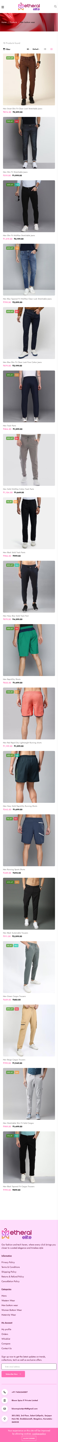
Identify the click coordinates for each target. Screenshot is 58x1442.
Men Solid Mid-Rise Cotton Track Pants (18, 489)
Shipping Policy (9, 1271)
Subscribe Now (13, 1374)
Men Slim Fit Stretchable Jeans (15, 172)
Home (4, 22)
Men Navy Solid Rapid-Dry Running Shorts (20, 806)
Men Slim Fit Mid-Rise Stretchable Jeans (19, 235)
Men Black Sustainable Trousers (15, 933)
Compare (6, 1343)
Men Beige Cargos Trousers (14, 1059)
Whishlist (6, 1339)
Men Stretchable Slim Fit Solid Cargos (18, 1123)
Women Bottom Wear (12, 1310)
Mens (4, 1295)
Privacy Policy (8, 1262)
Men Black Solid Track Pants (14, 552)
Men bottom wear (10, 1305)
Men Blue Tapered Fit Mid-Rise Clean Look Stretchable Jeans (27, 298)
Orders (5, 1334)
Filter (6, 49)
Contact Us (7, 1348)
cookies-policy (39, 1433)
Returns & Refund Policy (13, 1276)
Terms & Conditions (11, 1267)
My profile (6, 1329)
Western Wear (8, 1300)
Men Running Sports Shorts (14, 869)
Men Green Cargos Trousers (14, 996)
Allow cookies (29, 1438)
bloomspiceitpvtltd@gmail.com (25, 1409)
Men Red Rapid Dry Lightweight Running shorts (22, 742)
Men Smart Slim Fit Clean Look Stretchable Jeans (22, 108)
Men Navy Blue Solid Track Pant (16, 615)
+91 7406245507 (20, 1392)
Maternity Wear (9, 1314)
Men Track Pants (9, 425)
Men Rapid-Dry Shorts (11, 679)
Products (13, 22)
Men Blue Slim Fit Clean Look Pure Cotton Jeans (22, 362)
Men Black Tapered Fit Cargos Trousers (18, 1186)
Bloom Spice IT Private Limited (25, 1400)
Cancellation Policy (10, 1281)
